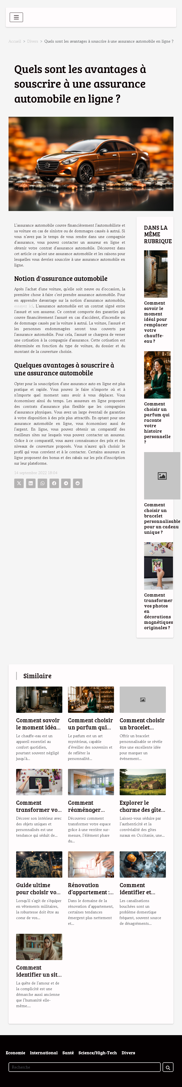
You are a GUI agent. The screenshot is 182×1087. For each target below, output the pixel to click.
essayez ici (23, 306)
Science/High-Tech (97, 1053)
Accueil (15, 41)
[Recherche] (85, 1067)
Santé (68, 1053)
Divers (32, 41)
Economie (15, 1053)
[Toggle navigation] (16, 17)
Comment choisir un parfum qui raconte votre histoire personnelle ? (157, 422)
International (44, 1053)
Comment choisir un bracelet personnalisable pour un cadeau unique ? (162, 518)
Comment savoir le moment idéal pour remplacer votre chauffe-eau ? (156, 322)
